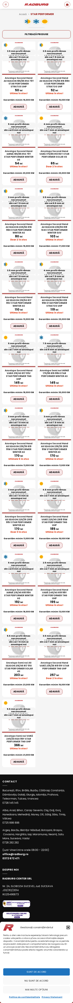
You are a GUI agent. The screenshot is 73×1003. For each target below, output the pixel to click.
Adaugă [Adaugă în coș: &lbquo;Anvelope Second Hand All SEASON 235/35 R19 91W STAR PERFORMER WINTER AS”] (18, 472)
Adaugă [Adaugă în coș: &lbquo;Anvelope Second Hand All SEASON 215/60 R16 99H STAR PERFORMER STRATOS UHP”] (54, 326)
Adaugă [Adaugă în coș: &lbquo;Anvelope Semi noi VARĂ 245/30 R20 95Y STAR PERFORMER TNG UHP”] (18, 761)
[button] (68, 927)
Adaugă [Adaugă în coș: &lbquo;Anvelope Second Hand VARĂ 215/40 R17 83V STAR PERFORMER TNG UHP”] (18, 399)
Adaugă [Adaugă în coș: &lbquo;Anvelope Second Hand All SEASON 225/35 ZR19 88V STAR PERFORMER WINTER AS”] (18, 545)
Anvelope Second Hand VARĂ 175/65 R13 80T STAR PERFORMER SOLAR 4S (54, 154)
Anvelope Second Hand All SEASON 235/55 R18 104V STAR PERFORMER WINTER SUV (54, 228)
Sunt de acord (36, 971)
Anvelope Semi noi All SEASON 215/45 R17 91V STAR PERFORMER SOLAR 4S (19, 667)
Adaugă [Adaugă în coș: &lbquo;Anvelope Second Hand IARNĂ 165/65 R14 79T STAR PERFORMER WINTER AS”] (18, 179)
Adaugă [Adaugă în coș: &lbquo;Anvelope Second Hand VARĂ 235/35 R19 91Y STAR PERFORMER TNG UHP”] (54, 691)
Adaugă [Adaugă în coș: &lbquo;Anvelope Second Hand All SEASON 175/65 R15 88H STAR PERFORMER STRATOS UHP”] (54, 106)
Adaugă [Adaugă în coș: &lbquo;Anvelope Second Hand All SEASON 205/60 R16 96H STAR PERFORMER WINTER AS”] (18, 253)
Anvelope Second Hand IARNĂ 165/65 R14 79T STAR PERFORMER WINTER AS (18, 155)
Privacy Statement (52, 997)
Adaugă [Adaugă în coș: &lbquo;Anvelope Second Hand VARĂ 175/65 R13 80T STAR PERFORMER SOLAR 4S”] (54, 179)
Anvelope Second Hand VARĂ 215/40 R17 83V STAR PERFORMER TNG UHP (18, 375)
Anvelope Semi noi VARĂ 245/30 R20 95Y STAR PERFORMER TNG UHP (18, 739)
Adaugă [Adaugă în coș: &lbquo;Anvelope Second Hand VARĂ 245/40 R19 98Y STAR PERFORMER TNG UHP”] (54, 618)
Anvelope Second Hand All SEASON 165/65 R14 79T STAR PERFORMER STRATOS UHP (19, 82)
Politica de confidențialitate (24, 997)
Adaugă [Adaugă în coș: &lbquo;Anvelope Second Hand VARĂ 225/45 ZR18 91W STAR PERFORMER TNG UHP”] (54, 545)
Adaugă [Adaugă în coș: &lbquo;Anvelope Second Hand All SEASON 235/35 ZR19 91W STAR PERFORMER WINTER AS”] (54, 472)
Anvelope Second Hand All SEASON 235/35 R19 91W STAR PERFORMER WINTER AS (18, 448)
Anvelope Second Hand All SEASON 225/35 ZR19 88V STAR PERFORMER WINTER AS (18, 521)
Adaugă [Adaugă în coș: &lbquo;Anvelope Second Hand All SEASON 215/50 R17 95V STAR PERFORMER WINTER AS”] (18, 326)
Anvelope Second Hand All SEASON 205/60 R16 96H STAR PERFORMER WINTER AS (18, 228)
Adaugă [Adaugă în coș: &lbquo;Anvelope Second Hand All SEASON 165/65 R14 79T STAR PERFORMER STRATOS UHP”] (18, 106)
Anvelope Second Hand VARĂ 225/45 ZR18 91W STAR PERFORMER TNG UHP (54, 521)
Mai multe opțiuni (36, 989)
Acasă (23, 14)
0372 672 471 (10, 858)
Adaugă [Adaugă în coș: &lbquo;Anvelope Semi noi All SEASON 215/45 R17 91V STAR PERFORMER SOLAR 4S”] (18, 691)
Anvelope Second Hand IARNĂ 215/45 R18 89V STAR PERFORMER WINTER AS (18, 594)
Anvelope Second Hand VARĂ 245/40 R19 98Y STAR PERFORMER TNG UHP (54, 594)
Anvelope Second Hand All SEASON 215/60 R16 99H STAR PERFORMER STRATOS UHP (54, 301)
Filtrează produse (36, 34)
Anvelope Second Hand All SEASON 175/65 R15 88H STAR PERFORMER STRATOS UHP (54, 82)
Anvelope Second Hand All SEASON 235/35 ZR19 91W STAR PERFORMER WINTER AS (54, 448)
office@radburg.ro (15, 854)
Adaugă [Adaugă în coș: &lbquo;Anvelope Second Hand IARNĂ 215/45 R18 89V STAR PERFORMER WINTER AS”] (18, 618)
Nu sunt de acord (36, 980)
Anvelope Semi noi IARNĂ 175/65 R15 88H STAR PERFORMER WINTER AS (54, 373)
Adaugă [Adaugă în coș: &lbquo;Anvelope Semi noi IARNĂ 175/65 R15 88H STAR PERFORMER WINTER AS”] (54, 399)
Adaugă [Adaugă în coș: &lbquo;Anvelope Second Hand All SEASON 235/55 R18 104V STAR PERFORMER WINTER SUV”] (54, 253)
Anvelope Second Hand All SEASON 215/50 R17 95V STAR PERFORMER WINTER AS (18, 301)
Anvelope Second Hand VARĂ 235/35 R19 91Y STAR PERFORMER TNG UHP (54, 665)
